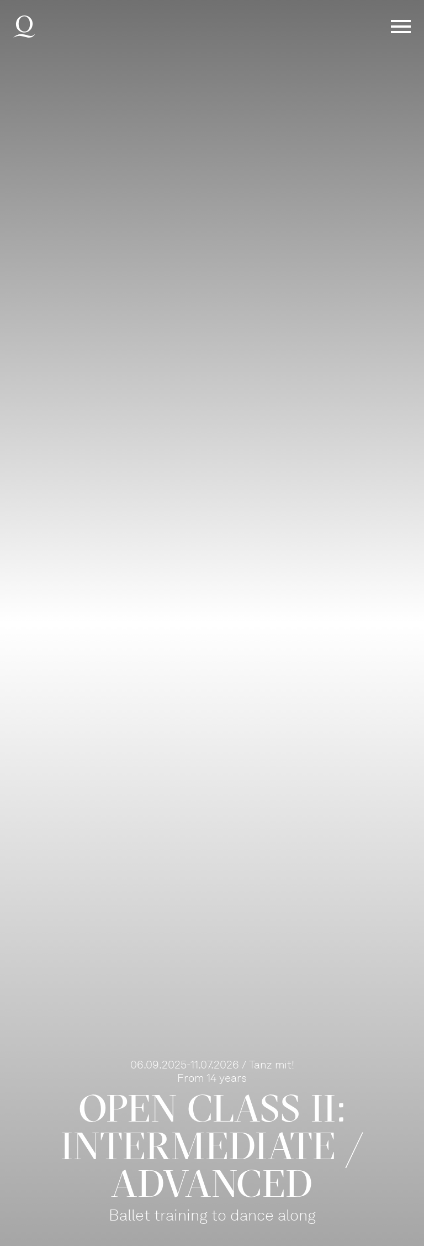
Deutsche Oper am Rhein (24, 26)
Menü (401, 26)
